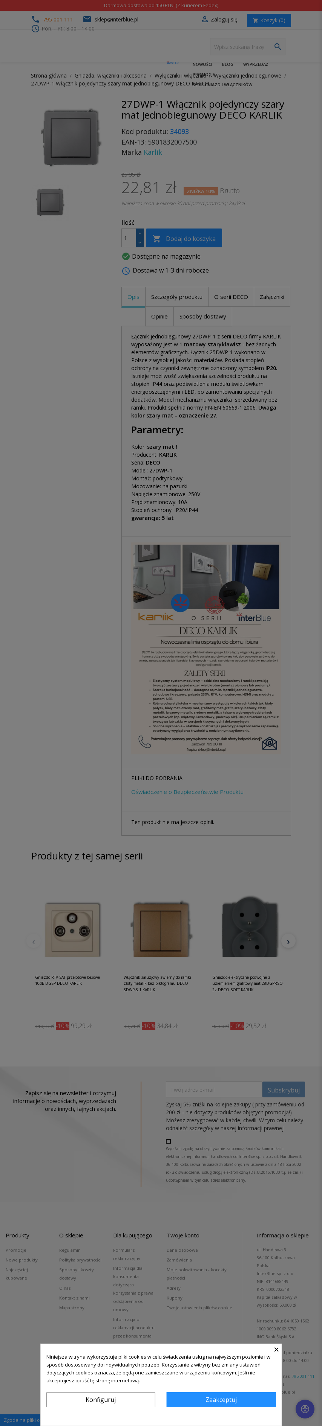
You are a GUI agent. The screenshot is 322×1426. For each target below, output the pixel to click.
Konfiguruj (101, 1400)
